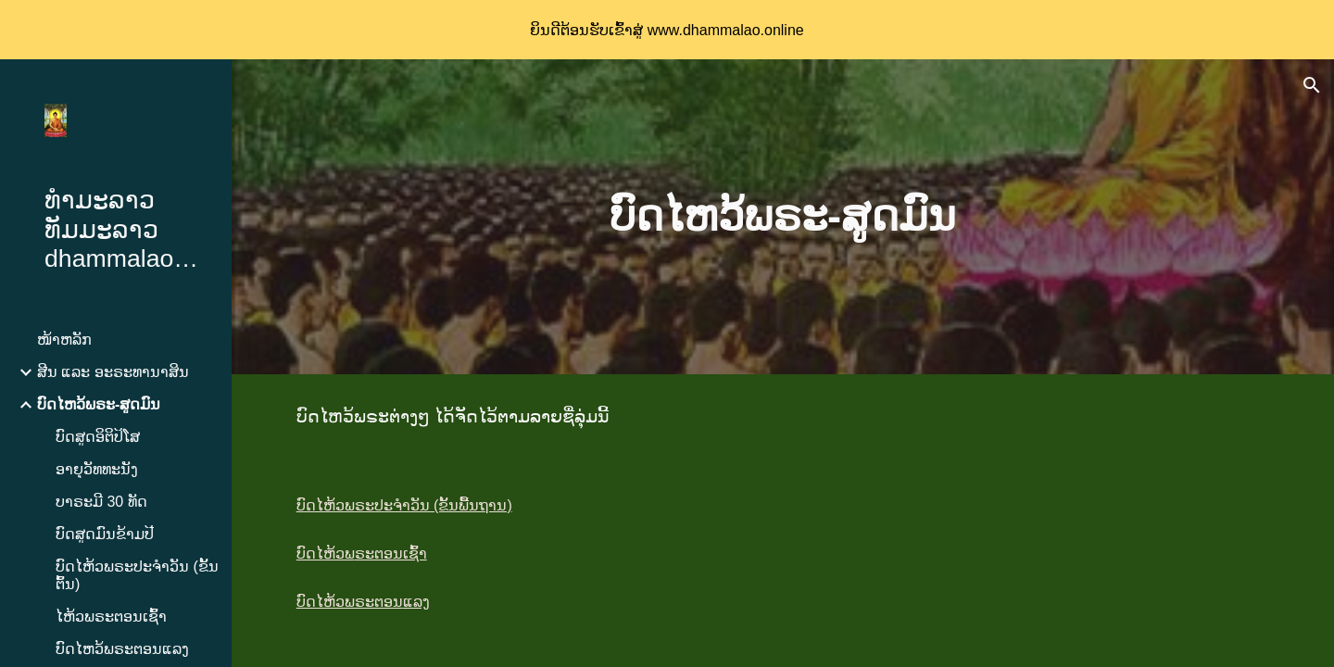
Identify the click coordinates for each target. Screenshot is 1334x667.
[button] (1312, 85)
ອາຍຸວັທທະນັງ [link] (97, 469)
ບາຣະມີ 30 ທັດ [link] (101, 502)
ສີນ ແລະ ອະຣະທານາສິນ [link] (113, 372)
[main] (783, 217)
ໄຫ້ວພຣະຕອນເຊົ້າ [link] (111, 616)
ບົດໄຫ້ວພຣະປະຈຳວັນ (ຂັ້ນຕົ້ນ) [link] (137, 575)
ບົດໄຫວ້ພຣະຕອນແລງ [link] (122, 649)
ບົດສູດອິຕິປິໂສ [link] (98, 437)
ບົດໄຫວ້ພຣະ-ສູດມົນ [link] (98, 404)
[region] (667, 29)
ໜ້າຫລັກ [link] (64, 339)
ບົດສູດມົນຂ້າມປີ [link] (105, 534)
